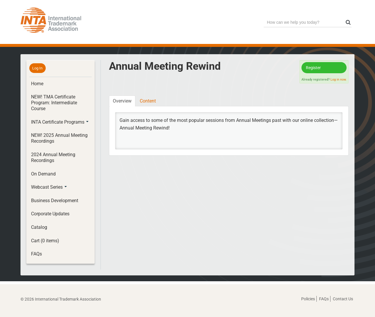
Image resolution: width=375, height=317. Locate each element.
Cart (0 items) (45, 240)
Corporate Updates (50, 214)
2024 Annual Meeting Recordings (53, 157)
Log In (37, 68)
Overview (122, 101)
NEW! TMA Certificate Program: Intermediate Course (54, 102)
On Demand (43, 174)
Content (148, 101)
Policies (308, 298)
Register (313, 67)
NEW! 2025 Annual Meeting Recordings (59, 138)
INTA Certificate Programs (59, 122)
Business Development (54, 200)
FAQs (36, 254)
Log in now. (338, 79)
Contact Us (343, 298)
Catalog (39, 227)
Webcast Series (49, 187)
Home (37, 83)
